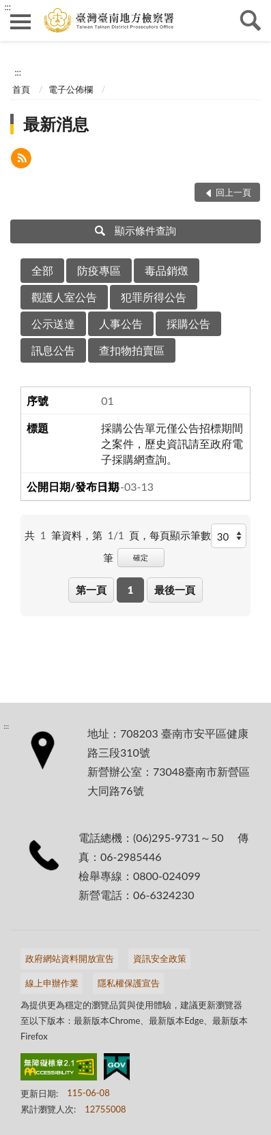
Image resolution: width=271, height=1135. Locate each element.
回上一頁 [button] (233, 192)
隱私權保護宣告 (129, 983)
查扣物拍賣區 (132, 350)
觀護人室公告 (64, 296)
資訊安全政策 (159, 958)
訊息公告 (53, 350)
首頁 (21, 89)
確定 (140, 557)
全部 (42, 270)
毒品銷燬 (166, 270)
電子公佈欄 (70, 89)
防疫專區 (99, 270)
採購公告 (188, 323)
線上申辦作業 (52, 983)
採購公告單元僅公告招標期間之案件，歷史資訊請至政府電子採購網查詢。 (172, 443)
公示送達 (53, 323)
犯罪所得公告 (153, 296)
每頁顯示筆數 (180, 535)
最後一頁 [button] (174, 590)
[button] (21, 160)
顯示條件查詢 (135, 230)
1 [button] (131, 590)
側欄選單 (20, 21)
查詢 (250, 20)
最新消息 (56, 124)
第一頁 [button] (91, 590)
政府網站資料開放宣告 (69, 958)
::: (7, 6)
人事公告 (121, 323)
